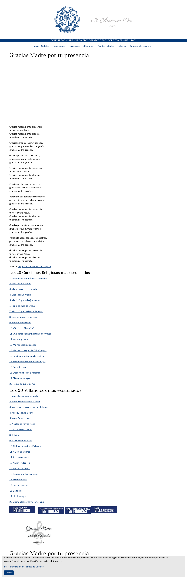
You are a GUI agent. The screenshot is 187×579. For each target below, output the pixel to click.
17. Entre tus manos (19, 367)
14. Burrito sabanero (19, 468)
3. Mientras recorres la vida (23, 289)
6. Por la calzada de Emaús (22, 305)
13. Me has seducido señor (22, 344)
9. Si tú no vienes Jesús (20, 440)
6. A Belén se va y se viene (22, 423)
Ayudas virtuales (106, 45)
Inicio (36, 45)
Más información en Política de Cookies (24, 566)
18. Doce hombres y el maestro (24, 372)
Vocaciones (59, 45)
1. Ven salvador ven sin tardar (24, 396)
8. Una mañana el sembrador (23, 316)
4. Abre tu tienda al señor (21, 412)
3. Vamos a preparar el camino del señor (29, 407)
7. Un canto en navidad (20, 429)
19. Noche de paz (18, 496)
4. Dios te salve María (20, 294)
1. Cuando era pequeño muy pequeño (28, 277)
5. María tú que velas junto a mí (24, 300)
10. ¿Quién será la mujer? (21, 328)
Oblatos (45, 45)
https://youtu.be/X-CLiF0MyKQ (34, 266)
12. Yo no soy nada (18, 339)
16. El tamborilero (18, 479)
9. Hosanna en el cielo (20, 322)
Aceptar (8, 572)
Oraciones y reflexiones (81, 45)
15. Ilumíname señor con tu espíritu (27, 355)
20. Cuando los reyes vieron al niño (26, 501)
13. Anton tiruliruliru (19, 462)
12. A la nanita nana (19, 457)
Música (122, 45)
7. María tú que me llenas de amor (26, 311)
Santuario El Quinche (140, 45)
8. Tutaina (14, 435)
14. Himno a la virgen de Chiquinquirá (27, 350)
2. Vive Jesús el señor (20, 283)
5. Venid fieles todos (19, 418)
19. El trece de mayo (19, 378)
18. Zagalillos (15, 490)
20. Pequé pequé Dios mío (22, 383)
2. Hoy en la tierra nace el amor (24, 401)
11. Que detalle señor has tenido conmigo (30, 333)
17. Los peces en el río (20, 485)
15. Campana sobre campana (23, 474)
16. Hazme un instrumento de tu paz (27, 361)
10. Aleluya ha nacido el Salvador (25, 446)
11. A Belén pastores (19, 451)
